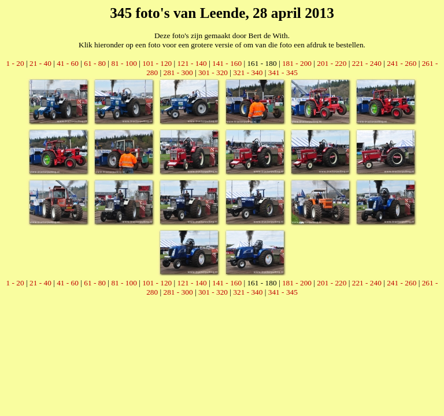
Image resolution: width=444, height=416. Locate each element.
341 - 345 (283, 72)
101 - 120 (157, 63)
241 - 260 (401, 63)
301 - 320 (213, 72)
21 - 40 (40, 63)
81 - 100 (123, 63)
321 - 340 (247, 72)
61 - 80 (95, 63)
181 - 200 (297, 63)
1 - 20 (15, 63)
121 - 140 (192, 63)
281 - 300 (178, 72)
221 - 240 (367, 63)
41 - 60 (68, 63)
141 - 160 (227, 63)
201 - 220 (331, 63)
